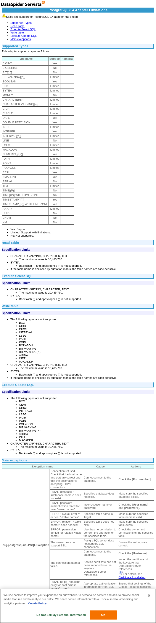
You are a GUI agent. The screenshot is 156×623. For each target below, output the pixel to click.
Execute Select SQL (22, 29)
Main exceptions (20, 39)
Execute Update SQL (23, 35)
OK (103, 615)
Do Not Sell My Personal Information (61, 615)
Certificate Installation (132, 577)
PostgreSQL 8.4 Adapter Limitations (78, 10)
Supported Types (21, 22)
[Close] (149, 595)
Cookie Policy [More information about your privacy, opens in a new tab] (37, 603)
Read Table (17, 26)
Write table (17, 32)
